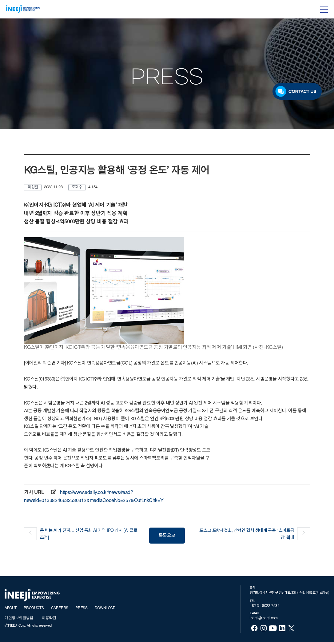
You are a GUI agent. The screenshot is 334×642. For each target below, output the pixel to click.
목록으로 (167, 536)
